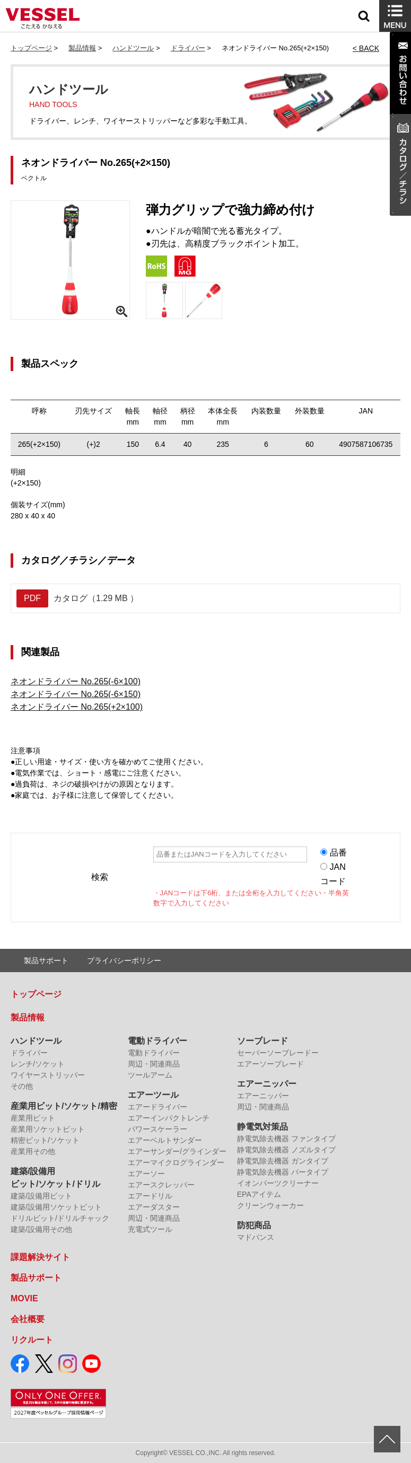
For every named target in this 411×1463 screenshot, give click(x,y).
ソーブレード (262, 1040)
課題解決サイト (40, 1257)
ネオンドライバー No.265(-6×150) (76, 694)
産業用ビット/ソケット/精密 (64, 1106)
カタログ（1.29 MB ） (77, 598)
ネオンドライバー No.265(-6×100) (76, 681)
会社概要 (28, 1319)
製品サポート (46, 960)
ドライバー (188, 48)
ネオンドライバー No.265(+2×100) (77, 706)
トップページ (31, 48)
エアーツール (153, 1094)
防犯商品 (254, 1225)
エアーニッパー (266, 1083)
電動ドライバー (157, 1040)
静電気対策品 (262, 1126)
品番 (338, 852)
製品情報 (82, 48)
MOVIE (24, 1298)
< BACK (366, 48)
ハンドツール (133, 48)
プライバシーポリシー (124, 960)
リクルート (32, 1339)
